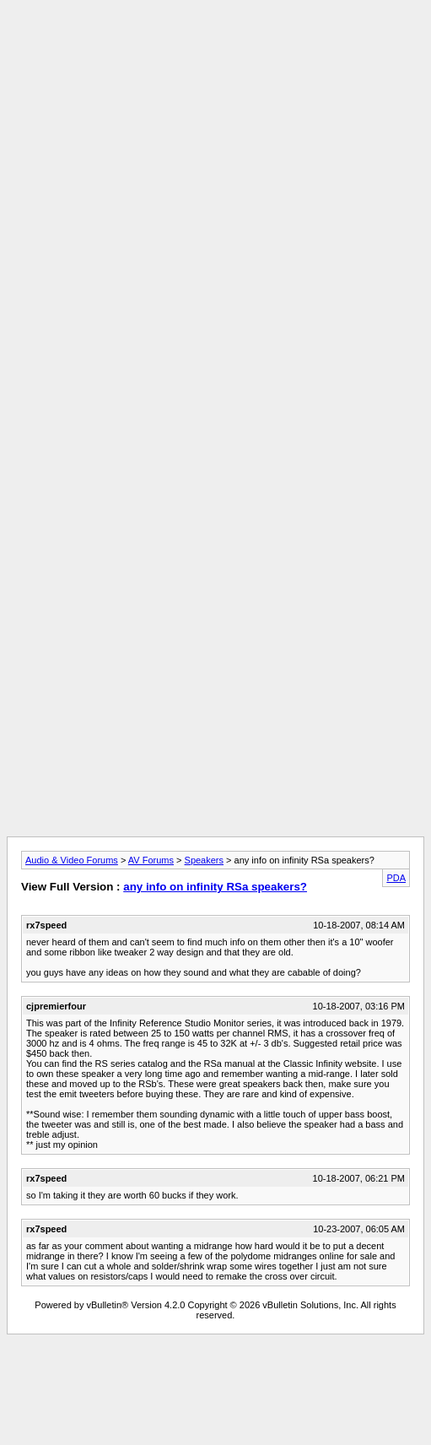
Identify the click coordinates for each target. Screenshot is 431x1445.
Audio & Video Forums (71, 860)
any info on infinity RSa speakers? (215, 886)
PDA (396, 878)
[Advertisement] (212, 165)
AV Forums (151, 860)
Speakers (204, 860)
